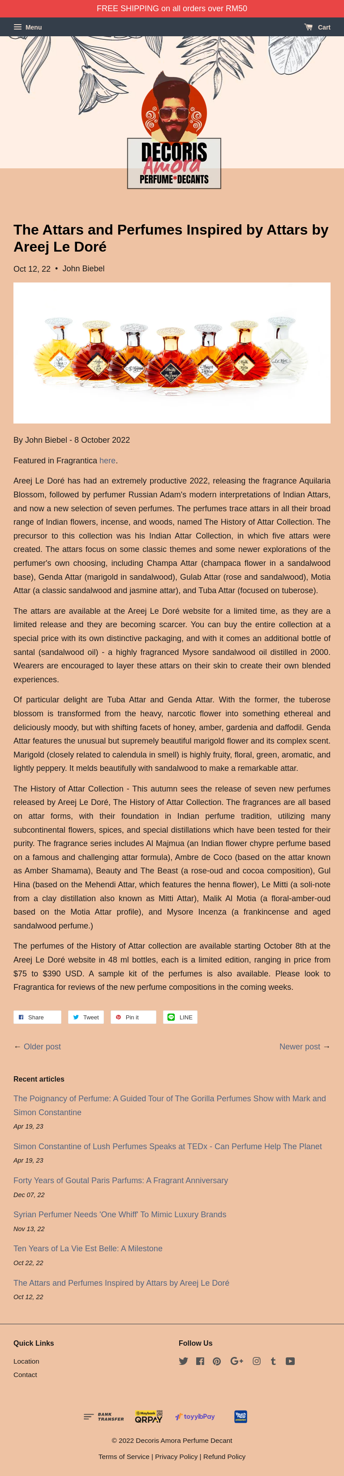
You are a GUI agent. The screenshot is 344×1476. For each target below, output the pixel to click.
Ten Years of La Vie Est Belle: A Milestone (88, 1248)
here (107, 460)
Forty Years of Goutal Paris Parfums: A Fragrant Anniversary (120, 1180)
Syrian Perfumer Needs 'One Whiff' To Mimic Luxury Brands (119, 1214)
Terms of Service (124, 1456)
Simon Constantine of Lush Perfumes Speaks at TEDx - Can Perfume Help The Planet (167, 1146)
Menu (27, 27)
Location (26, 1361)
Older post (42, 1046)
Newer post (300, 1046)
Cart (317, 27)
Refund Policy (224, 1456)
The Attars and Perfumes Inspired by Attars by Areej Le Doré (121, 1283)
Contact (25, 1374)
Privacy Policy (176, 1456)
